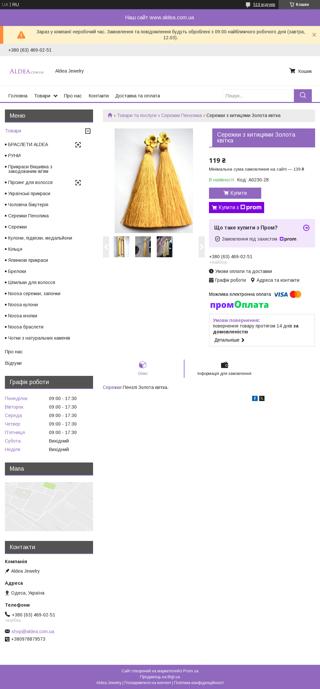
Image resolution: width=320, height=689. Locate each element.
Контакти (98, 95)
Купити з (240, 207)
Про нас (73, 95)
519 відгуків (264, 4)
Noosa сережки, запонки (34, 293)
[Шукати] (303, 95)
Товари (42, 95)
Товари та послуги (136, 115)
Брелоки (17, 271)
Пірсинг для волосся (30, 182)
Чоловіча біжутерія (28, 204)
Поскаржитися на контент (147, 683)
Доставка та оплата (137, 95)
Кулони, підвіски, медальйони (40, 238)
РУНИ (14, 155)
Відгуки (13, 363)
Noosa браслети (25, 326)
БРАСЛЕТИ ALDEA (28, 144)
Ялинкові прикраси (28, 260)
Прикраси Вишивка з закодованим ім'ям (30, 169)
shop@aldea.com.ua (32, 631)
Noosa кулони (23, 304)
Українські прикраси (29, 193)
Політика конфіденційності (199, 683)
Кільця (15, 249)
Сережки (112, 387)
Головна (17, 95)
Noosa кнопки (22, 315)
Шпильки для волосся (31, 282)
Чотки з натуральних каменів (39, 338)
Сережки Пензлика (181, 115)
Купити (238, 193)
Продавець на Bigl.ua (160, 677)
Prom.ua (191, 671)
